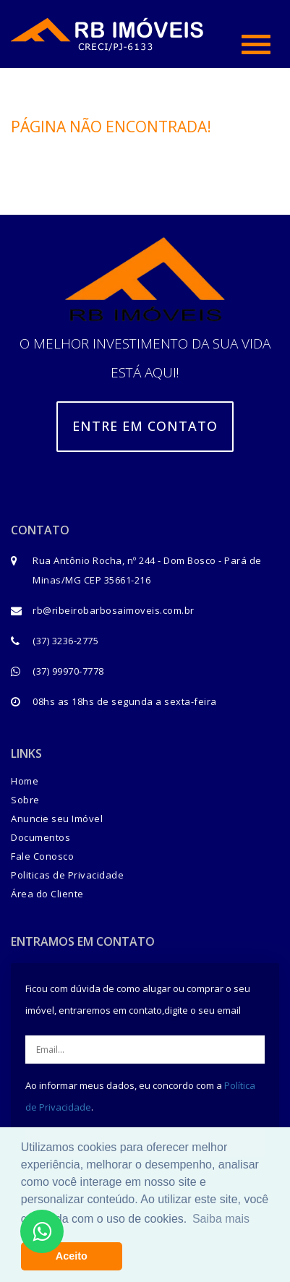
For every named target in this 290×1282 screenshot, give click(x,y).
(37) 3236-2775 (65, 640)
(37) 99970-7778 (68, 671)
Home (24, 780)
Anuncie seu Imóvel (57, 818)
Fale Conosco (42, 856)
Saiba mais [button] (221, 1219)
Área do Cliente (47, 893)
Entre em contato (145, 426)
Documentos (40, 837)
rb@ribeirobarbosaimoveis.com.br (114, 610)
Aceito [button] (72, 1256)
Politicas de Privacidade (67, 874)
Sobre (25, 799)
